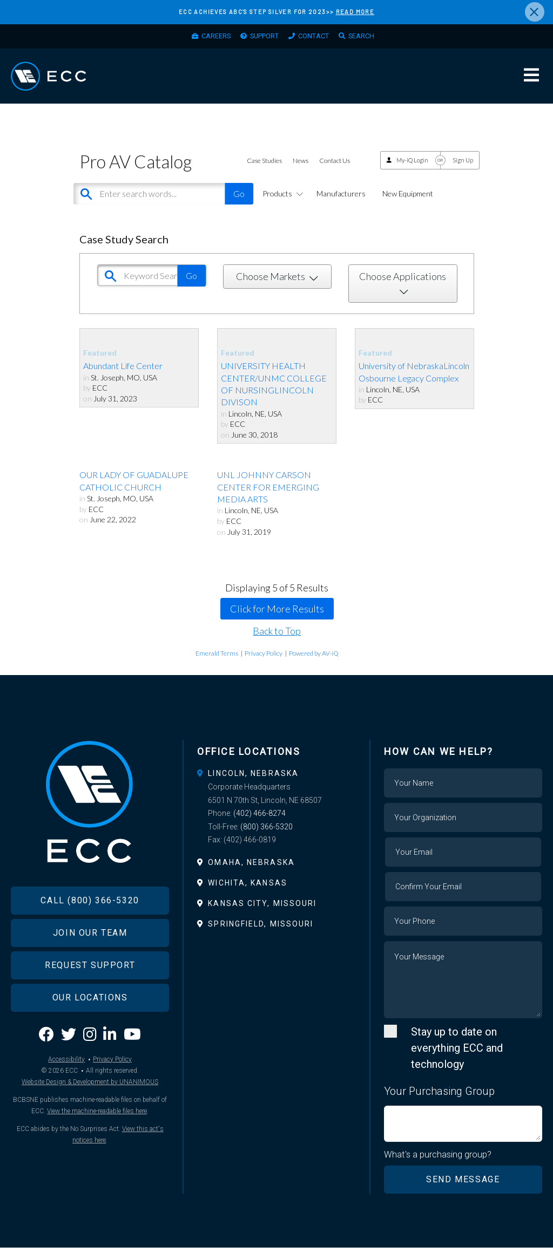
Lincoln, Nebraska (253, 785)
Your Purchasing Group (439, 1102)
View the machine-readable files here (97, 1137)
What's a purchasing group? (438, 1166)
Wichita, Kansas (247, 894)
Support (262, 38)
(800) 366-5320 (266, 838)
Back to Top (277, 643)
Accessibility (66, 1085)
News (300, 173)
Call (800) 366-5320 (90, 926)
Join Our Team (90, 958)
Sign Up (463, 171)
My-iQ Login (412, 171)
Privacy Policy (263, 666)
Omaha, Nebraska (251, 874)
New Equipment (407, 205)
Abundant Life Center (123, 377)
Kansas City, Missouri (262, 915)
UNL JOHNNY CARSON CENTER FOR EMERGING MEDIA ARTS (268, 499)
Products (281, 205)
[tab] (276, 785)
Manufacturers (341, 205)
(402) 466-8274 (259, 825)
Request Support (90, 991)
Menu (531, 83)
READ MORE (355, 11)
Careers (205, 38)
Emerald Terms (216, 666)
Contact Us (334, 173)
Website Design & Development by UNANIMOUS (90, 1108)
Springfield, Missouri (260, 935)
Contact (318, 38)
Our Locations (90, 1023)
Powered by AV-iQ (314, 666)
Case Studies (264, 173)
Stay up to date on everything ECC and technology (457, 1059)
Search (373, 38)
